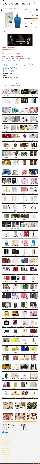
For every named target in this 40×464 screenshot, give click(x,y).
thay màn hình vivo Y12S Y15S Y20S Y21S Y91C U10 (6, 457)
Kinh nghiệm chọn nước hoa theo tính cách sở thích (10, 67)
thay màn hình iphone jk (5, 449)
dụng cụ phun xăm (6, 440)
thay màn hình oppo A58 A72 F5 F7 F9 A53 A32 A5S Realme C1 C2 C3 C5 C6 (6, 455)
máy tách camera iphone (6, 460)
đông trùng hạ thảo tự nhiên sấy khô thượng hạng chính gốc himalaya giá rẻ (6, 459)
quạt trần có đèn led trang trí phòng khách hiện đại (6, 445)
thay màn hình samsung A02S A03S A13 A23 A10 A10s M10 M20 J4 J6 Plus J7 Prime (6, 454)
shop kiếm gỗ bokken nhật (5, 441)
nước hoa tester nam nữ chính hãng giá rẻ (11, 66)
